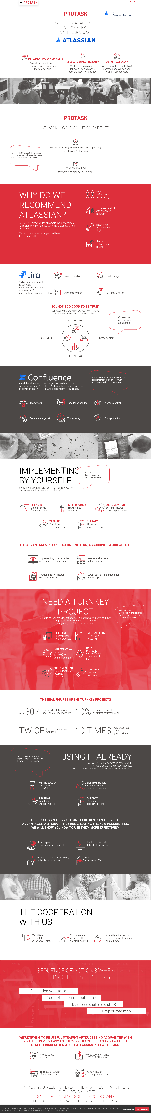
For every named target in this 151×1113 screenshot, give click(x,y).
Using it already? (117, 62)
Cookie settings (128, 1109)
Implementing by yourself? (45, 58)
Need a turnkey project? (82, 62)
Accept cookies (142, 1109)
